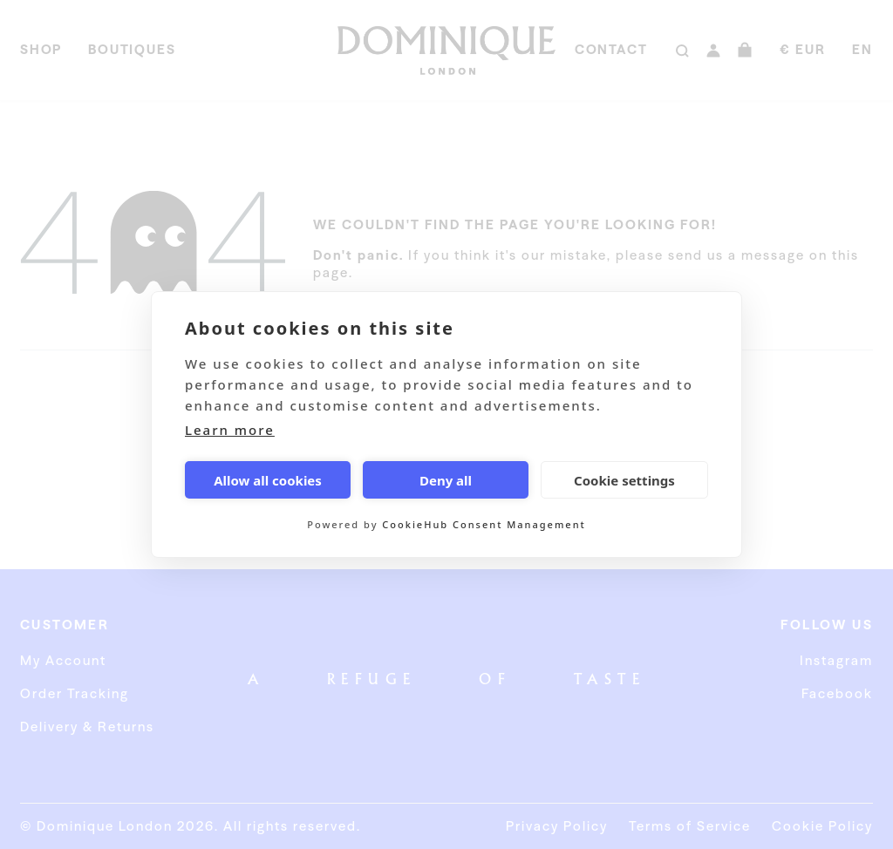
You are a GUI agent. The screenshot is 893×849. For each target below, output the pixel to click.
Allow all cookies (268, 480)
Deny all (445, 480)
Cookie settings (624, 480)
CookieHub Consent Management (483, 524)
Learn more (230, 429)
